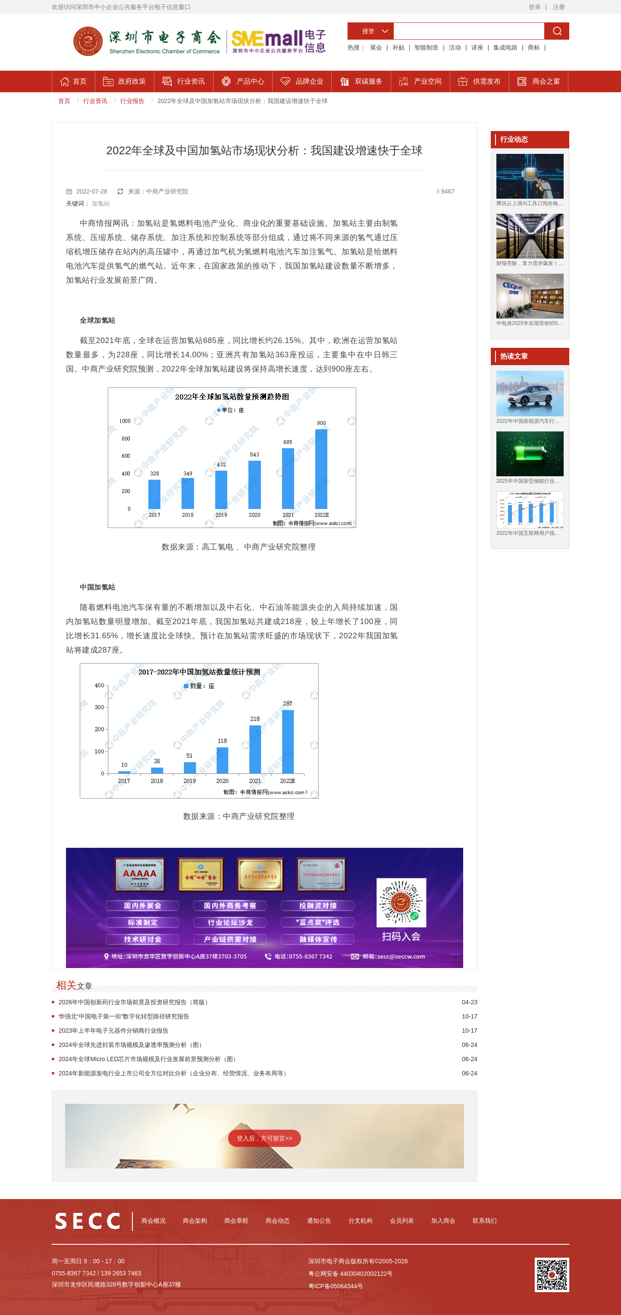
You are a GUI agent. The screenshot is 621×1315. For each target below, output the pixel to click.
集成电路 (505, 47)
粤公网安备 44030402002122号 (350, 1273)
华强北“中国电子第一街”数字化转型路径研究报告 (124, 1016)
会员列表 (402, 1220)
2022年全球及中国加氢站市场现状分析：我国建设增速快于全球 (242, 100)
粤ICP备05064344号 (336, 1286)
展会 (376, 47)
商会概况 (153, 1220)
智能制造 (426, 47)
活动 (455, 47)
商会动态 (278, 1220)
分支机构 (360, 1220)
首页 (64, 100)
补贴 (398, 47)
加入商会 (443, 1220)
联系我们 (485, 1220)
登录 (535, 6)
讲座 (477, 47)
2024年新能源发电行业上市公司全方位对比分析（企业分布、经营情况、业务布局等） (174, 1073)
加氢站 (101, 203)
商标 (534, 47)
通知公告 (319, 1220)
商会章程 (236, 1220)
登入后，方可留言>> (264, 1138)
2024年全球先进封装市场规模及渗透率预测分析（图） (132, 1044)
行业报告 (132, 100)
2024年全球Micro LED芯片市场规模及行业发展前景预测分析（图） (149, 1059)
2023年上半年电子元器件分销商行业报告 (114, 1030)
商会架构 (195, 1220)
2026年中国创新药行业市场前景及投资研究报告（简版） (135, 1002)
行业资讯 (95, 100)
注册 (559, 6)
